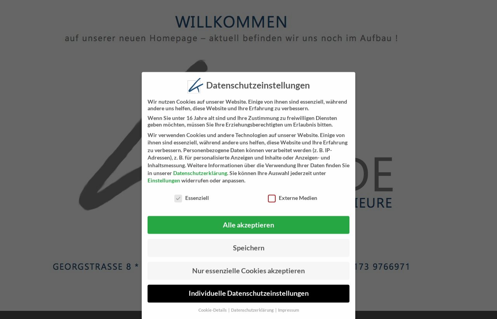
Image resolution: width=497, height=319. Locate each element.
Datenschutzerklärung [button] (253, 313)
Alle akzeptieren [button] (248, 228)
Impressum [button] (288, 313)
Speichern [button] (248, 251)
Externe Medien (292, 201)
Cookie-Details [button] (213, 313)
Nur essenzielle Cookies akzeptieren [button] (248, 274)
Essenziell (191, 201)
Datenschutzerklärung (200, 176)
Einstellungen (164, 183)
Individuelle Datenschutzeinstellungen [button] (249, 297)
